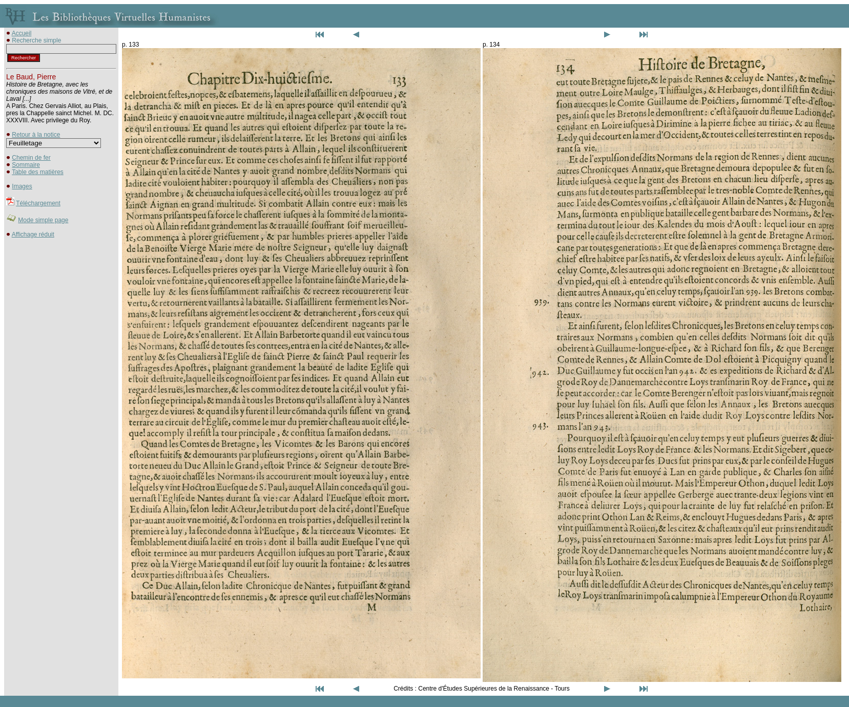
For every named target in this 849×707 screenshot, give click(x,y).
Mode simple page (43, 220)
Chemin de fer (31, 157)
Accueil (22, 33)
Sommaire (26, 164)
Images (22, 186)
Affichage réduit (33, 234)
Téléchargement (38, 203)
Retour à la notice (36, 134)
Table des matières (38, 172)
